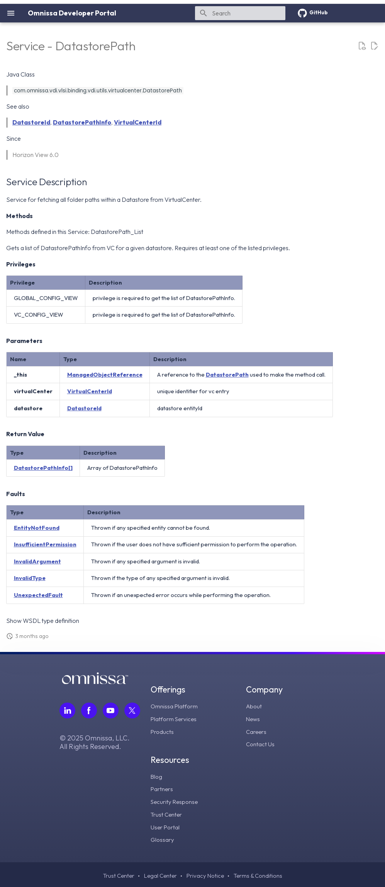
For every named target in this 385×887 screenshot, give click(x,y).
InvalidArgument (37, 561)
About (254, 706)
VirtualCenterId (137, 122)
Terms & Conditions (260, 873)
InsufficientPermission (45, 544)
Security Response (175, 800)
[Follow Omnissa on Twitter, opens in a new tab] (132, 710)
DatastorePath (227, 374)
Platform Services (175, 718)
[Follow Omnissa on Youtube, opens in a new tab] (111, 710)
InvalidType (30, 578)
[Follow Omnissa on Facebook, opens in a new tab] (89, 710)
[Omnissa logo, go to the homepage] (95, 682)
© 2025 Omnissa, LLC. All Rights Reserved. (94, 742)
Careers (257, 731)
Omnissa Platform (175, 706)
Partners (162, 787)
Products (163, 731)
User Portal (166, 825)
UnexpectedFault (38, 595)
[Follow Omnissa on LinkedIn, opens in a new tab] (67, 710)
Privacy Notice (205, 873)
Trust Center (167, 812)
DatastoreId (31, 122)
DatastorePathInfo (82, 122)
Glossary (163, 837)
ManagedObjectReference (104, 374)
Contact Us (260, 743)
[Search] (240, 13)
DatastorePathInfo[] (43, 467)
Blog (157, 775)
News (253, 718)
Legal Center (159, 873)
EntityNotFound (36, 527)
